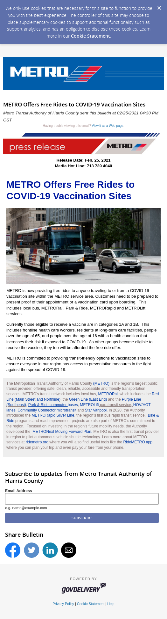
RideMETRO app (137, 442)
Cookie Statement (90, 36)
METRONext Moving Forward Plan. (62, 431)
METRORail (108, 394)
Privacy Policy (63, 604)
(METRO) (101, 383)
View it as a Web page (107, 125)
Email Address (18, 491)
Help (110, 604)
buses (53, 405)
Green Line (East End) (88, 399)
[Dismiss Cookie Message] (159, 6)
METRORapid (52, 415)
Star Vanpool (96, 410)
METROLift (89, 405)
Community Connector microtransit (46, 410)
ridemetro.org (37, 442)
